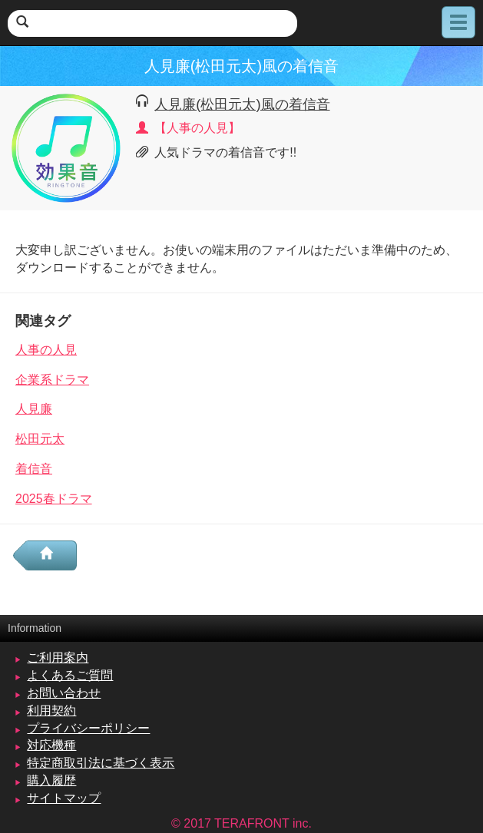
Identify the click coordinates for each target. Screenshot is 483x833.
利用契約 (51, 710)
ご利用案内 (57, 657)
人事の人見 (46, 349)
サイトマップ (64, 798)
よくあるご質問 (70, 675)
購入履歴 (51, 780)
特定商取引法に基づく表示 (100, 762)
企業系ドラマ (52, 379)
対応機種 (51, 745)
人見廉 (33, 408)
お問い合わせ (64, 692)
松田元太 (40, 438)
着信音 (33, 468)
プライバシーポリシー (88, 728)
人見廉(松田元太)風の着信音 (241, 104)
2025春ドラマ (53, 498)
